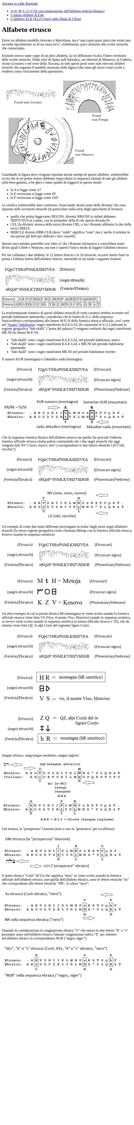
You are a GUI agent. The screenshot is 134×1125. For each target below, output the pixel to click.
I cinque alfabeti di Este (27, 15)
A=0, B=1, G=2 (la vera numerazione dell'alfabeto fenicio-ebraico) (57, 11)
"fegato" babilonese (20, 324)
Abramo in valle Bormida (20, 3)
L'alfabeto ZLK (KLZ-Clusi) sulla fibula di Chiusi (46, 19)
